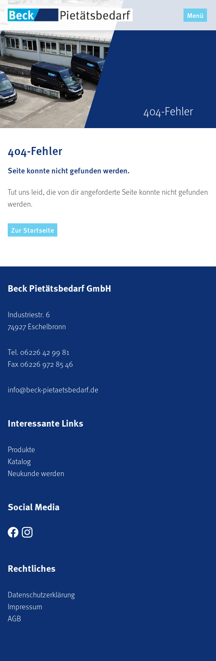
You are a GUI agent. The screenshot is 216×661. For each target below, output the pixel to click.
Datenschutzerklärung (41, 594)
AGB (14, 618)
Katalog (19, 461)
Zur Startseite (32, 230)
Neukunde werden (36, 473)
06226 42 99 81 (44, 352)
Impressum (25, 606)
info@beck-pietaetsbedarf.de (53, 389)
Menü (195, 15)
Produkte (21, 449)
